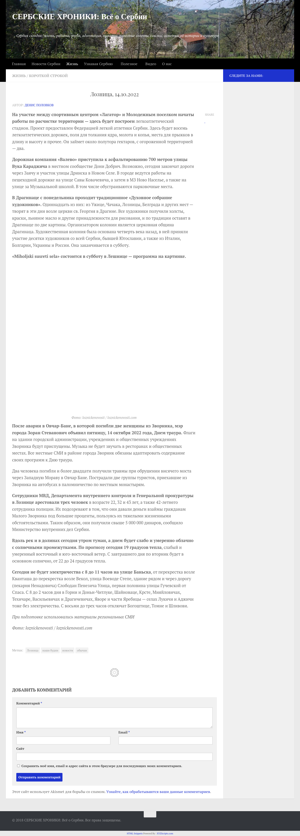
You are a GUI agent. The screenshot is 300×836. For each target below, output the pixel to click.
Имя (21, 732)
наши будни (50, 650)
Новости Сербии (46, 63)
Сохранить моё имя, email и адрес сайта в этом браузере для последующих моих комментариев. (101, 765)
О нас (167, 63)
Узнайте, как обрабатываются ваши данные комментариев (158, 791)
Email (124, 732)
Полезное (129, 63)
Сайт (20, 748)
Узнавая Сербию (98, 63)
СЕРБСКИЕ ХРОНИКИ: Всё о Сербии (79, 16)
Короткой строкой (50, 75)
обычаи (82, 650)
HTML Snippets (135, 833)
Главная (19, 63)
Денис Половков (40, 105)
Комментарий (29, 702)
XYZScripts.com (165, 833)
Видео (150, 63)
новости (67, 650)
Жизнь (72, 63)
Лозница (32, 650)
